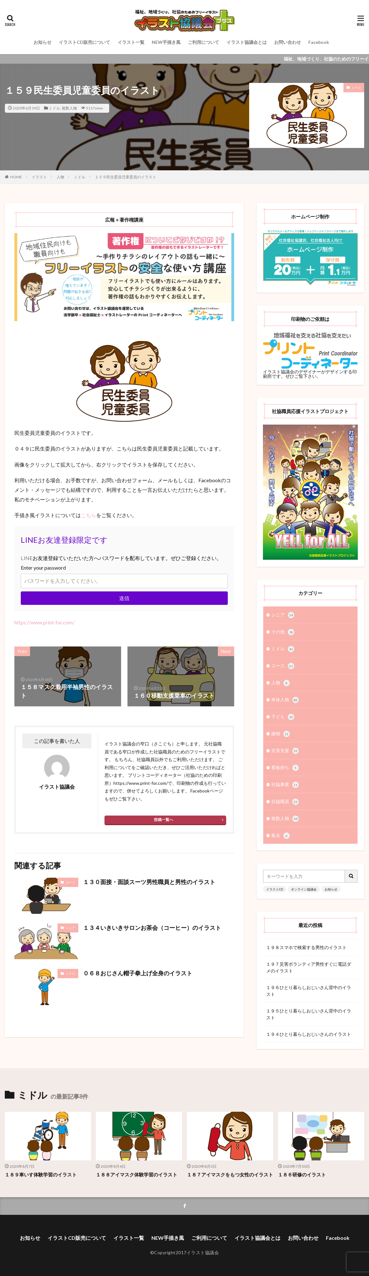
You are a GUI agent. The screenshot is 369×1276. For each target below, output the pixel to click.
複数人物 (69, 108)
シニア (70, 928)
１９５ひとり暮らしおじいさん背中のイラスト (308, 1014)
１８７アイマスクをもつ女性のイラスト (230, 1174)
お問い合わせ (287, 42)
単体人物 (285, 700)
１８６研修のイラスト (302, 1174)
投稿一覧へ (163, 819)
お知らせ (42, 42)
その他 (282, 632)
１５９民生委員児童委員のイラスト (125, 177)
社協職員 (285, 802)
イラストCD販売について (84, 42)
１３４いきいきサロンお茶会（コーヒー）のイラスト (152, 927)
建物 (280, 734)
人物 (60, 177)
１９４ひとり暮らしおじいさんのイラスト (308, 1034)
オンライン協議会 (304, 889)
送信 (124, 598)
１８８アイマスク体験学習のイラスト (136, 1174)
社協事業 (285, 785)
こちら (88, 515)
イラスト (39, 177)
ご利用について (203, 42)
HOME (16, 177)
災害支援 (285, 751)
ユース (70, 882)
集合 (280, 836)
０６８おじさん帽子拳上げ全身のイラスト (137, 973)
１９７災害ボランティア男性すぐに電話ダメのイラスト (308, 967)
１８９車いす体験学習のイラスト (41, 1174)
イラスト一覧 (131, 42)
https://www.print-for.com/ (44, 622)
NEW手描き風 (166, 42)
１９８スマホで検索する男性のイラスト (306, 947)
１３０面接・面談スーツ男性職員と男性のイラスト (149, 881)
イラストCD (274, 889)
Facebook (318, 42)
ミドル (54, 108)
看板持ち (285, 768)
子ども (282, 717)
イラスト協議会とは (247, 42)
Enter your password (43, 568)
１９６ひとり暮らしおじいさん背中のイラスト (308, 991)
